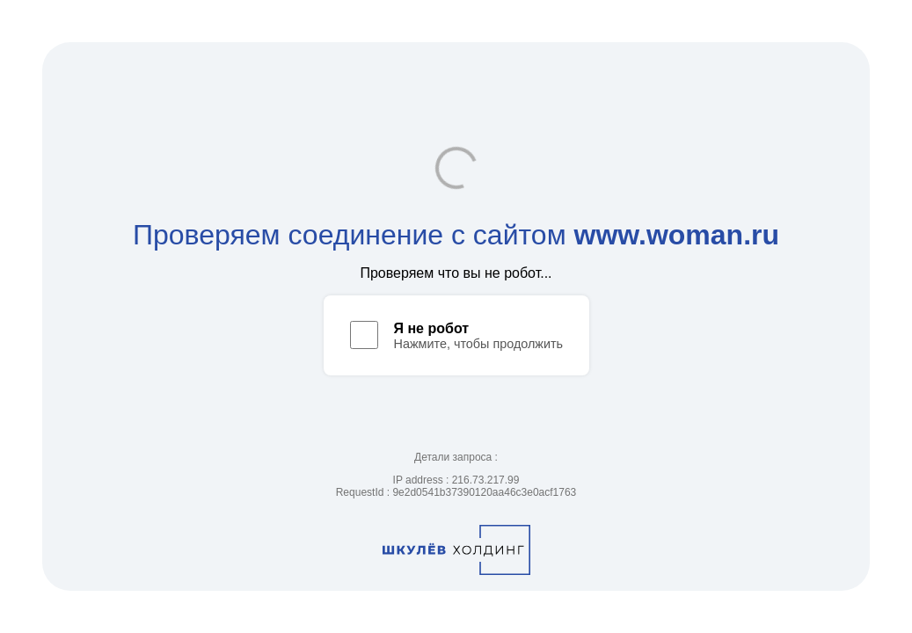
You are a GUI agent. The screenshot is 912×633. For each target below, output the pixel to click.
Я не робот (432, 328)
